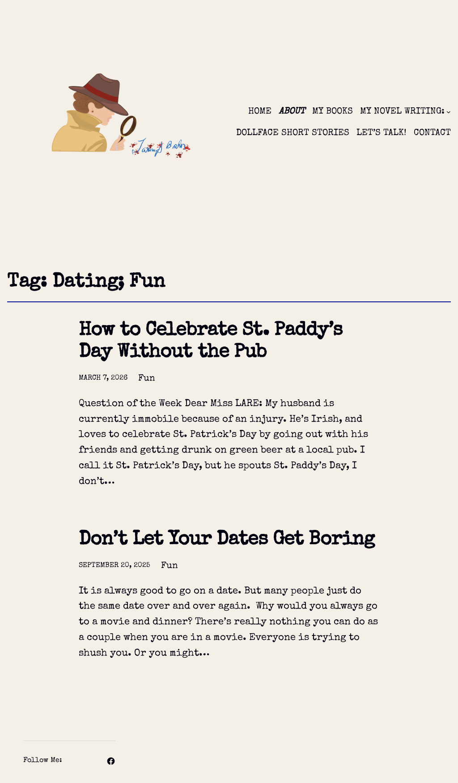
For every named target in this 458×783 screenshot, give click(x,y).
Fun (146, 378)
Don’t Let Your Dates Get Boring (226, 540)
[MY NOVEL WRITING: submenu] (448, 112)
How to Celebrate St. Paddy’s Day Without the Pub (210, 342)
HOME (259, 111)
